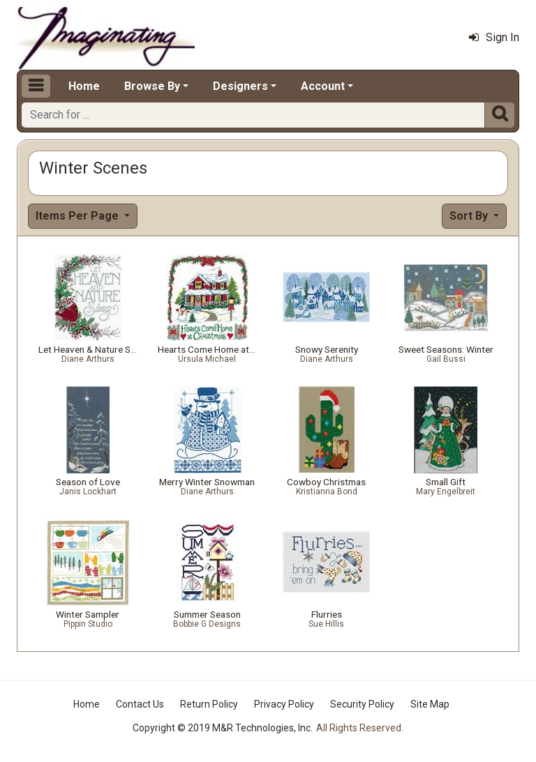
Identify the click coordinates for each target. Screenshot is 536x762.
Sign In (494, 37)
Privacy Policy (284, 704)
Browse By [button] (152, 86)
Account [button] (323, 86)
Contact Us (140, 704)
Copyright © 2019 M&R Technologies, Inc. (223, 727)
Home (84, 86)
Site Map (429, 704)
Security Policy (362, 704)
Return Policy (209, 704)
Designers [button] (240, 86)
